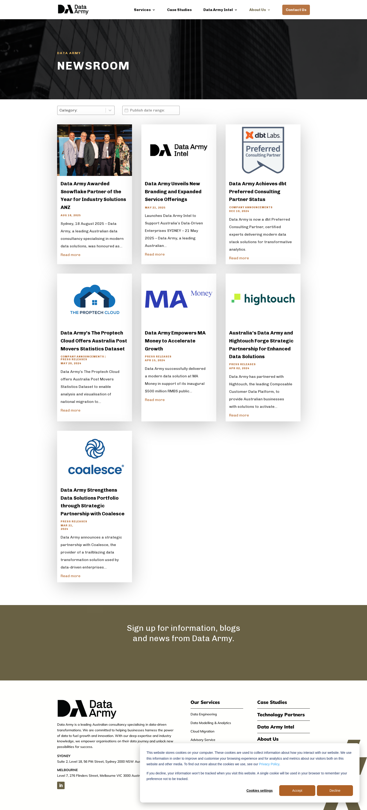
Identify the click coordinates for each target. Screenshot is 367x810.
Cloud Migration (202, 731)
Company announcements (251, 207)
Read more (71, 255)
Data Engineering (204, 714)
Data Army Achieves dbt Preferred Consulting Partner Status (257, 191)
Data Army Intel (218, 10)
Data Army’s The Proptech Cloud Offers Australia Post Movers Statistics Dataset (94, 340)
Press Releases (74, 359)
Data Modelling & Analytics (211, 723)
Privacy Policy (269, 764)
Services (142, 10)
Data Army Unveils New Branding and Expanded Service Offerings (173, 191)
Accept (297, 790)
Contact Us (296, 9)
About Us (257, 10)
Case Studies (179, 10)
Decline (335, 790)
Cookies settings (259, 790)
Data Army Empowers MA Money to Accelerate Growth (175, 340)
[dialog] (250, 773)
